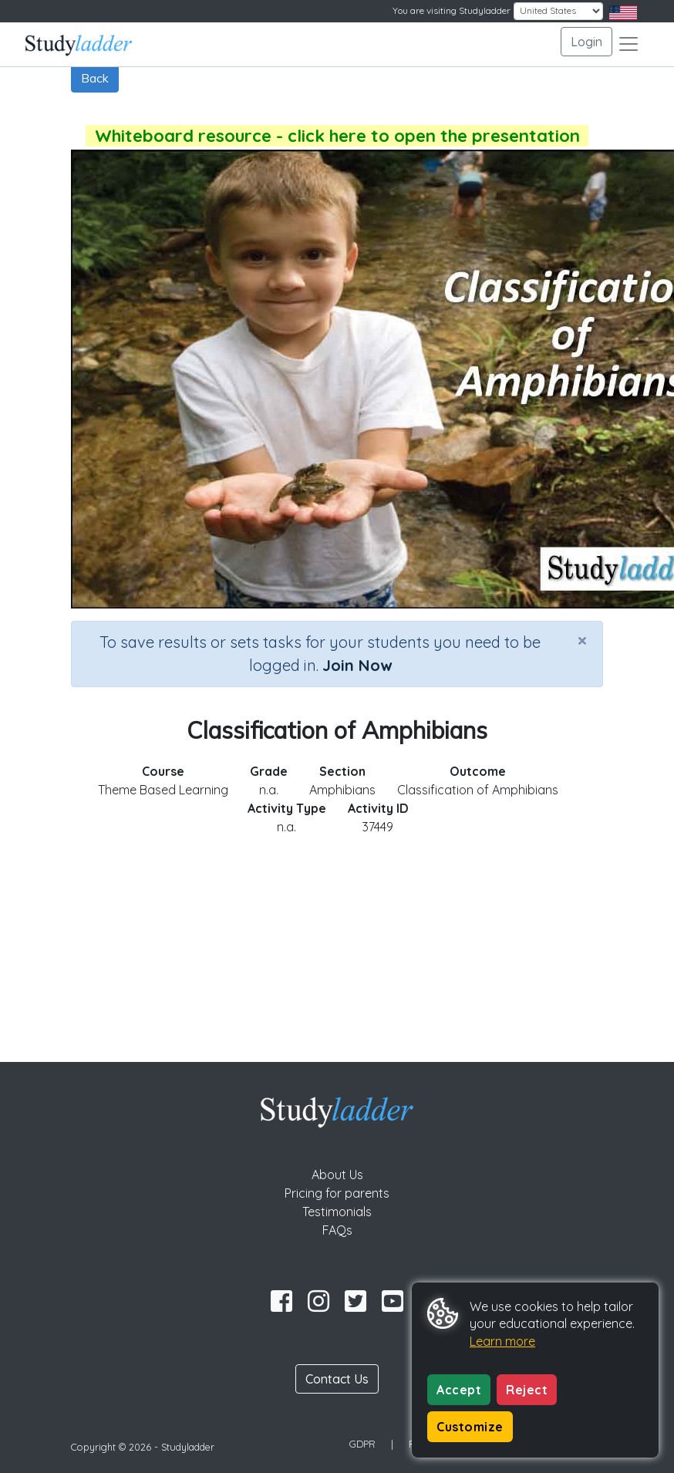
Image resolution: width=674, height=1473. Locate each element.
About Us (337, 1174)
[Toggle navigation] (628, 44)
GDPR (362, 1444)
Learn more (502, 1341)
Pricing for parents (337, 1193)
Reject (527, 1389)
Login (586, 41)
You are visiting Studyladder (452, 10)
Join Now (357, 665)
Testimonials (337, 1211)
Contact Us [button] (337, 1379)
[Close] (582, 640)
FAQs (337, 1230)
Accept (458, 1389)
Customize (470, 1426)
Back (95, 78)
